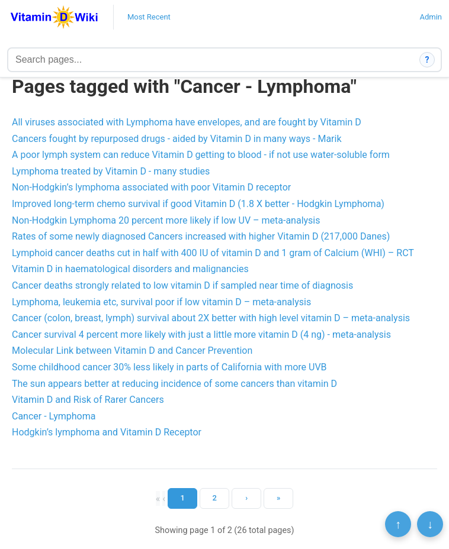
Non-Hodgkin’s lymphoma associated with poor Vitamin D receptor (151, 187)
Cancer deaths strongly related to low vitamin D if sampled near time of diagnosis (182, 285)
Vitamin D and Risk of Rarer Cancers (88, 399)
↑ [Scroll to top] (398, 524)
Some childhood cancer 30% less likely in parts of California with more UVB (169, 367)
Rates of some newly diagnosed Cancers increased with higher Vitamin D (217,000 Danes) (201, 236)
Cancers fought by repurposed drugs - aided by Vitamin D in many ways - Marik (177, 138)
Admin (430, 16)
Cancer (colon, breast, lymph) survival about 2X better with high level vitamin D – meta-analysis (211, 318)
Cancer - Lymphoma (53, 416)
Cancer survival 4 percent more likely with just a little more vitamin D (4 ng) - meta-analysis (201, 334)
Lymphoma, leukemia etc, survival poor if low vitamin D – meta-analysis (161, 302)
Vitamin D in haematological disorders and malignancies (130, 268)
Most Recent (149, 16)
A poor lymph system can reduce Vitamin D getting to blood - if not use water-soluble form (201, 154)
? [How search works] (427, 59)
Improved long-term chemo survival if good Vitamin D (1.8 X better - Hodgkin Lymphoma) (198, 203)
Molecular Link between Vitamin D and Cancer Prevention (132, 350)
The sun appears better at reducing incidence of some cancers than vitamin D (174, 383)
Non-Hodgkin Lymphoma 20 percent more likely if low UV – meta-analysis (166, 220)
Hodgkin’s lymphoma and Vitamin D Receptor (106, 432)
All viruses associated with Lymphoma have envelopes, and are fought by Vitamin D (186, 122)
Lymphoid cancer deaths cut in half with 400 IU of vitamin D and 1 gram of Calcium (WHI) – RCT (213, 253)
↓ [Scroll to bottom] (430, 524)
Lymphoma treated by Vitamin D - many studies (111, 171)
